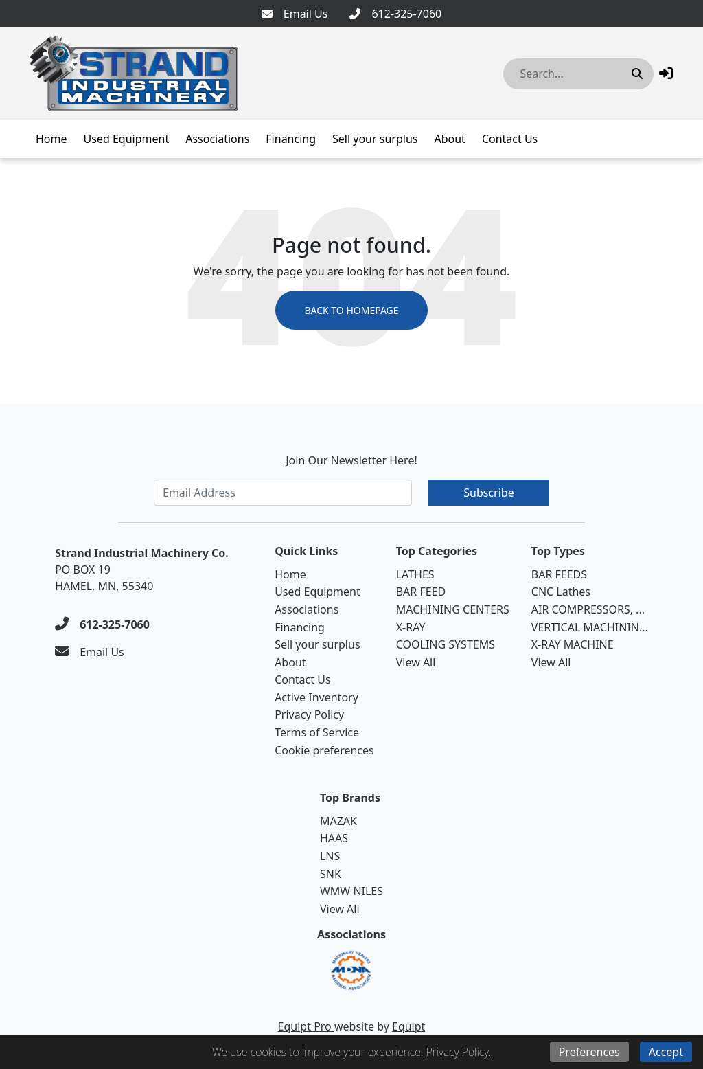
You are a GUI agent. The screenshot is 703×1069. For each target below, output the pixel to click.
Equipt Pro (306, 1026)
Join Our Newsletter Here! (351, 460)
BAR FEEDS (559, 574)
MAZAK (338, 821)
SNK (330, 873)
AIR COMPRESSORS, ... (588, 609)
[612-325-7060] (395, 13)
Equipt (408, 1026)
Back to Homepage (351, 310)
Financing (291, 138)
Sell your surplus (374, 138)
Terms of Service (317, 732)
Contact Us (510, 138)
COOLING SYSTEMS (445, 644)
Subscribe (488, 492)
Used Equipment (127, 138)
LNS (330, 856)
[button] (666, 73)
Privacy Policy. (458, 1051)
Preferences (589, 1051)
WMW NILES (351, 891)
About (449, 138)
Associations (217, 138)
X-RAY (411, 627)
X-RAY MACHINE (572, 644)
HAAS (334, 838)
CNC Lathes (560, 591)
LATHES (415, 574)
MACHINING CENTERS (452, 609)
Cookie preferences (324, 750)
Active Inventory (316, 697)
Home (51, 138)
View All (416, 662)
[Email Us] (295, 13)
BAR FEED (421, 591)
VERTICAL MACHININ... (589, 627)
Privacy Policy (309, 714)
